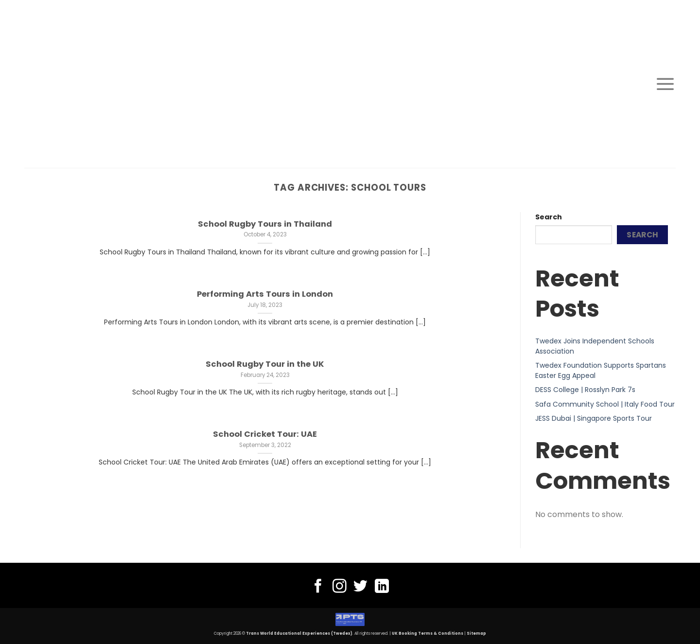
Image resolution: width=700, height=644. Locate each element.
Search (548, 217)
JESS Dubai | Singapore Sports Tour (593, 418)
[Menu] (665, 84)
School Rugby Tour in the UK (265, 364)
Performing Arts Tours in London (265, 294)
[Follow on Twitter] (360, 587)
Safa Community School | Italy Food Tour (605, 404)
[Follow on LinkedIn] (382, 587)
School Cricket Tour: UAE (265, 434)
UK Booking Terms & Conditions (427, 633)
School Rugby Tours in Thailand (265, 224)
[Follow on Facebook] (318, 587)
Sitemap (476, 633)
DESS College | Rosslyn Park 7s (585, 389)
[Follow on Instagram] (339, 587)
